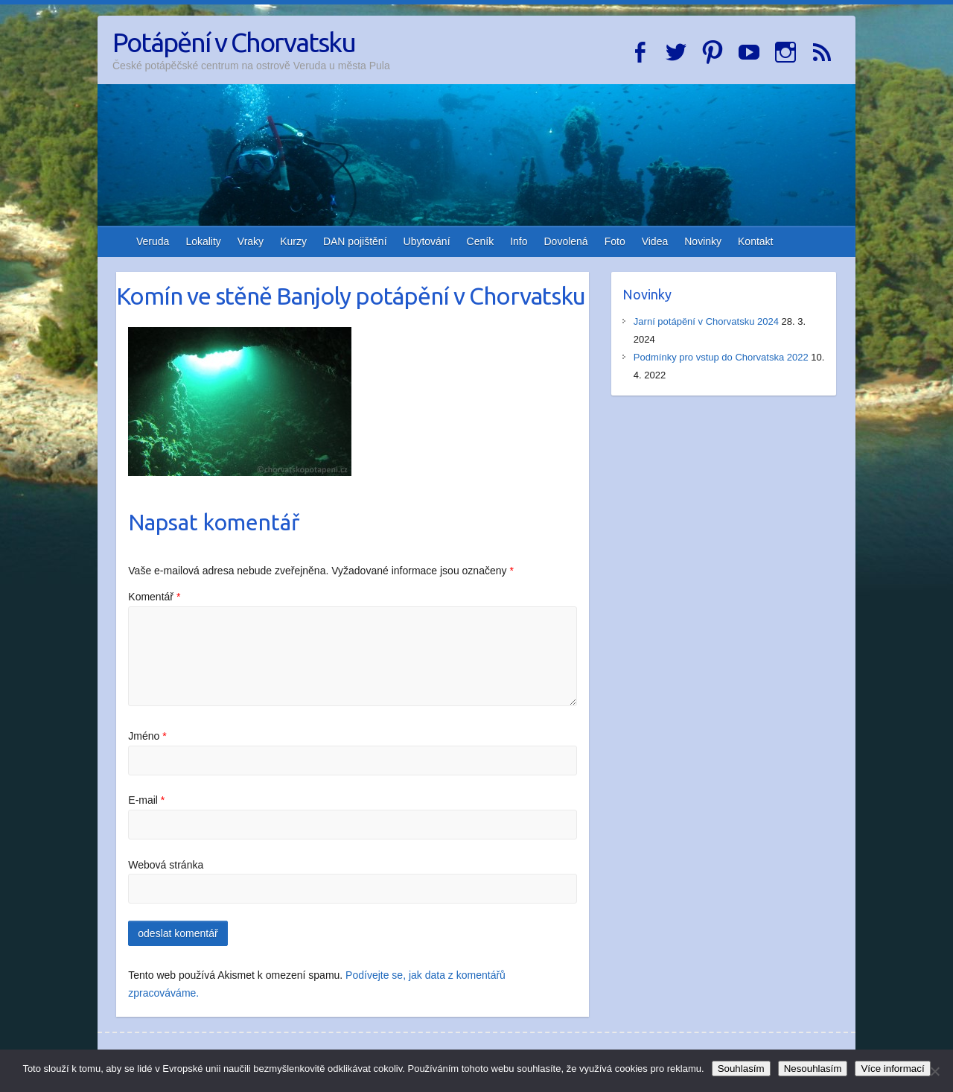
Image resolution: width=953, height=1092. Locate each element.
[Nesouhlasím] (934, 1071)
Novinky (702, 241)
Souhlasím (741, 1068)
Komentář (154, 597)
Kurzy (293, 241)
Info (518, 241)
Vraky (251, 241)
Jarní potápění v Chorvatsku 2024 (706, 321)
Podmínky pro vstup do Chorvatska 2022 (721, 357)
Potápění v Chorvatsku (233, 42)
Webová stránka (165, 865)
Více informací (892, 1068)
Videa (655, 241)
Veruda (152, 241)
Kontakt (755, 241)
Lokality (202, 241)
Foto (615, 241)
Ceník (480, 241)
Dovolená (566, 241)
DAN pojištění (355, 241)
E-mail (146, 800)
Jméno (147, 736)
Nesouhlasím (813, 1068)
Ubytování (427, 241)
